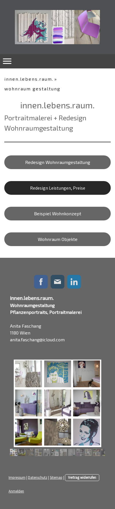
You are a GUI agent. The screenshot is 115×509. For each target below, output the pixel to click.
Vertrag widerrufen (82, 477)
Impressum (17, 477)
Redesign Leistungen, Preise (57, 188)
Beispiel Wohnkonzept (57, 213)
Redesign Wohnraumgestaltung (57, 162)
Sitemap (56, 477)
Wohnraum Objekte (58, 239)
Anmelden (16, 491)
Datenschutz (37, 477)
